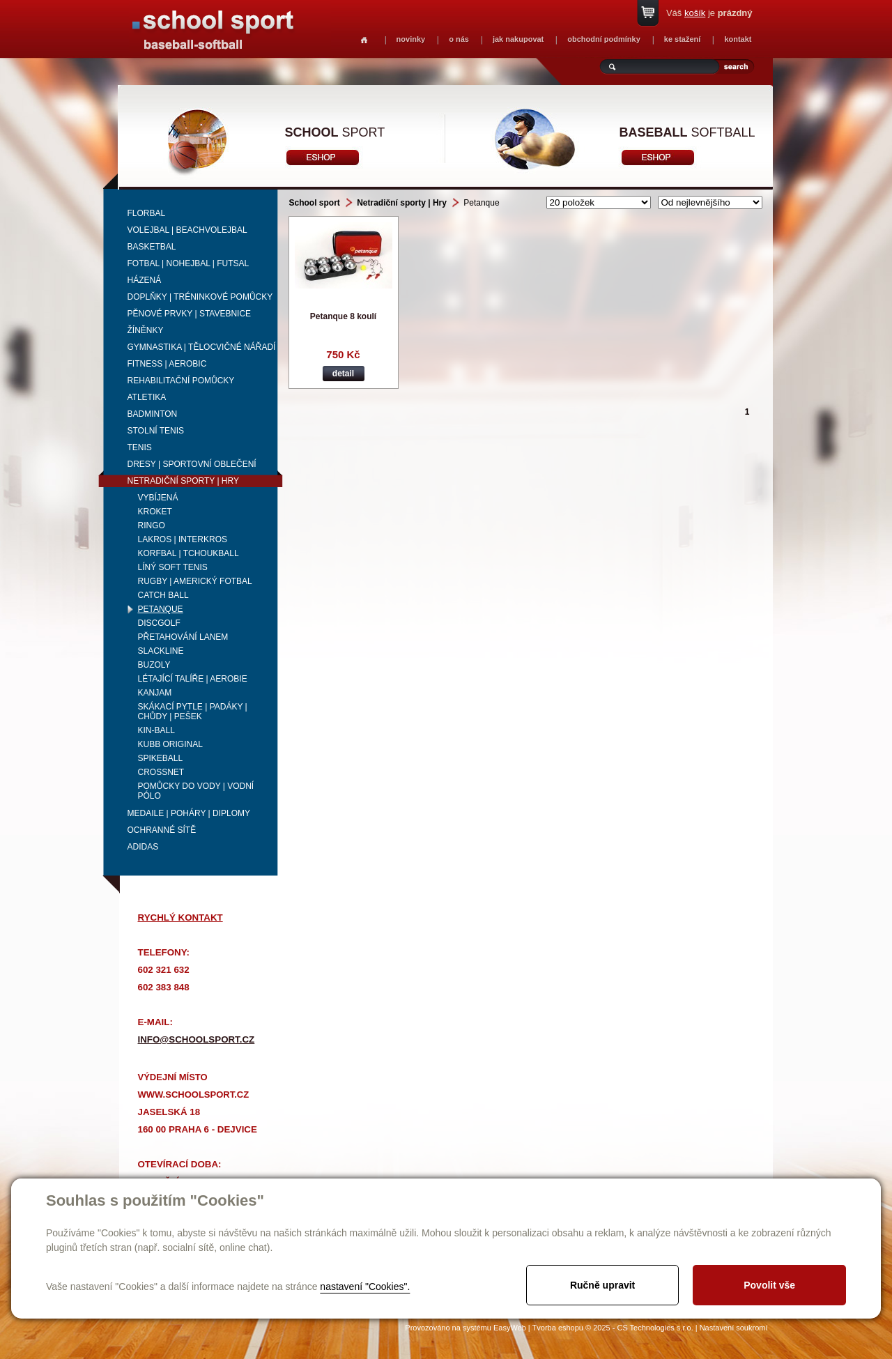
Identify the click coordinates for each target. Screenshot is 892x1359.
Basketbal (152, 247)
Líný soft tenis (173, 567)
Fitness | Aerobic (167, 364)
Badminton (153, 414)
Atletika (147, 397)
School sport (314, 203)
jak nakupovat (518, 39)
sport (335, 132)
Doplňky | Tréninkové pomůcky (200, 297)
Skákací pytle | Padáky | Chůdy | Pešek (192, 711)
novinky (411, 39)
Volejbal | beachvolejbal (187, 230)
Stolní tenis (156, 431)
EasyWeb (509, 1327)
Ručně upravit (602, 1285)
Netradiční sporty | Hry (183, 481)
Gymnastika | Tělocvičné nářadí (202, 347)
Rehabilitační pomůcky (181, 380)
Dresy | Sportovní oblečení (192, 464)
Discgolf (159, 623)
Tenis (140, 447)
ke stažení (682, 39)
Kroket (155, 511)
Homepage (364, 40)
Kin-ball (156, 730)
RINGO (151, 525)
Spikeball (160, 758)
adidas (143, 847)
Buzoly (154, 665)
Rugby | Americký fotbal (195, 581)
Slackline (161, 651)
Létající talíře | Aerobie (192, 679)
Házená (145, 280)
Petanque (160, 609)
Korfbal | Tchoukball (188, 553)
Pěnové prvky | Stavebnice (190, 313)
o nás (459, 39)
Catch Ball (163, 595)
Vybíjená (158, 497)
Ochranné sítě (162, 830)
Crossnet (161, 772)
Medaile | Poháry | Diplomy (189, 813)
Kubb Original (170, 744)
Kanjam (155, 693)
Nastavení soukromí (734, 1327)
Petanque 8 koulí (343, 316)
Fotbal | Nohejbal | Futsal (188, 263)
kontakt (737, 39)
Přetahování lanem (183, 637)
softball (687, 132)
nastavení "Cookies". (365, 1286)
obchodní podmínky (603, 39)
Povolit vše (769, 1285)
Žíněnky (146, 330)
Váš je (709, 13)
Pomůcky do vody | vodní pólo (196, 791)
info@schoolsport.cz (196, 1039)
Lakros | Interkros (182, 539)
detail (343, 373)
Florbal (147, 213)
